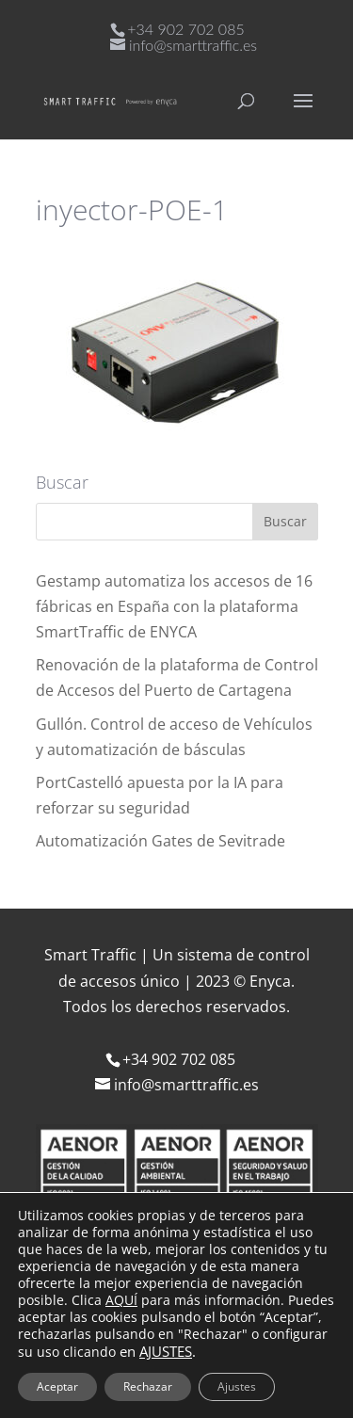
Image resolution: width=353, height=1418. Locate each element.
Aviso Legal (92, 1340)
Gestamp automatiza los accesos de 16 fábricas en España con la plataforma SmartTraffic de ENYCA (174, 606)
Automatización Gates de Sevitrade (160, 840)
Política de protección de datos (166, 1367)
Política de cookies (216, 1340)
